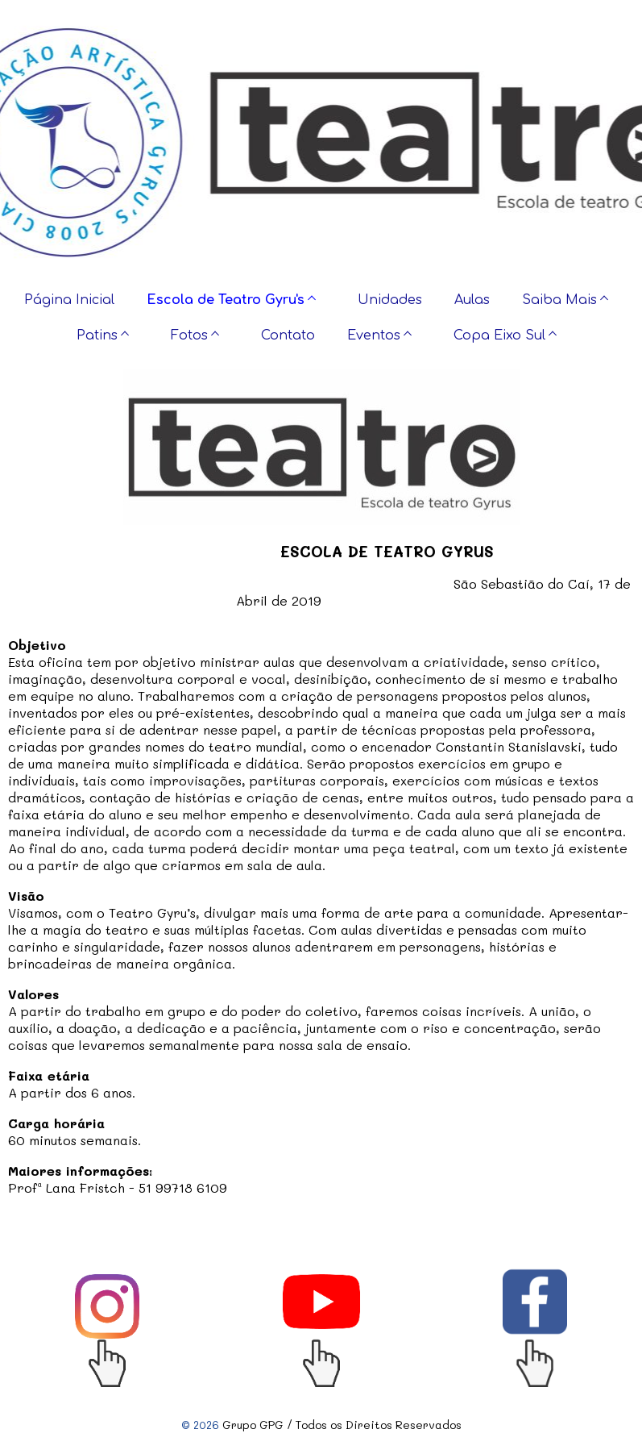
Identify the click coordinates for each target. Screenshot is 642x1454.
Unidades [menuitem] (390, 300)
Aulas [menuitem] (472, 300)
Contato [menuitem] (288, 335)
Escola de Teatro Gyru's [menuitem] (225, 300)
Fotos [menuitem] (189, 335)
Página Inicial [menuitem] (69, 300)
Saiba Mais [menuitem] (559, 300)
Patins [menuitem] (97, 335)
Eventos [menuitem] (373, 335)
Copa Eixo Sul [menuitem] (499, 335)
